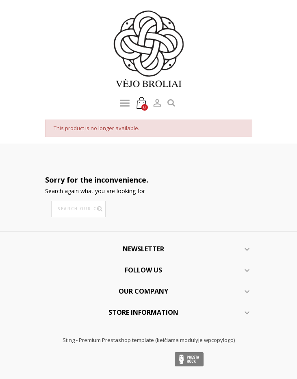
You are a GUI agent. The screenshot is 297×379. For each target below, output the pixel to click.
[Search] (78, 209)
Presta (189, 359)
